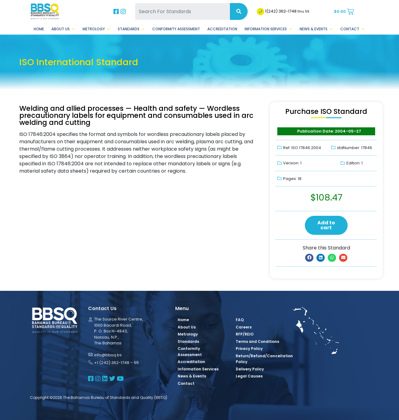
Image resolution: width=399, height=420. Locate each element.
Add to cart (326, 225)
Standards (131, 29)
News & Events (316, 29)
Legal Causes (249, 376)
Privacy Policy (249, 348)
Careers (244, 327)
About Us (63, 29)
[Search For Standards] (182, 11)
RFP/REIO (244, 334)
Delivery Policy (250, 369)
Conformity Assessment (176, 29)
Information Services (268, 29)
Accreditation (222, 29)
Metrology (96, 29)
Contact (352, 29)
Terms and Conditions (257, 341)
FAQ (240, 319)
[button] (309, 258)
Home (39, 29)
